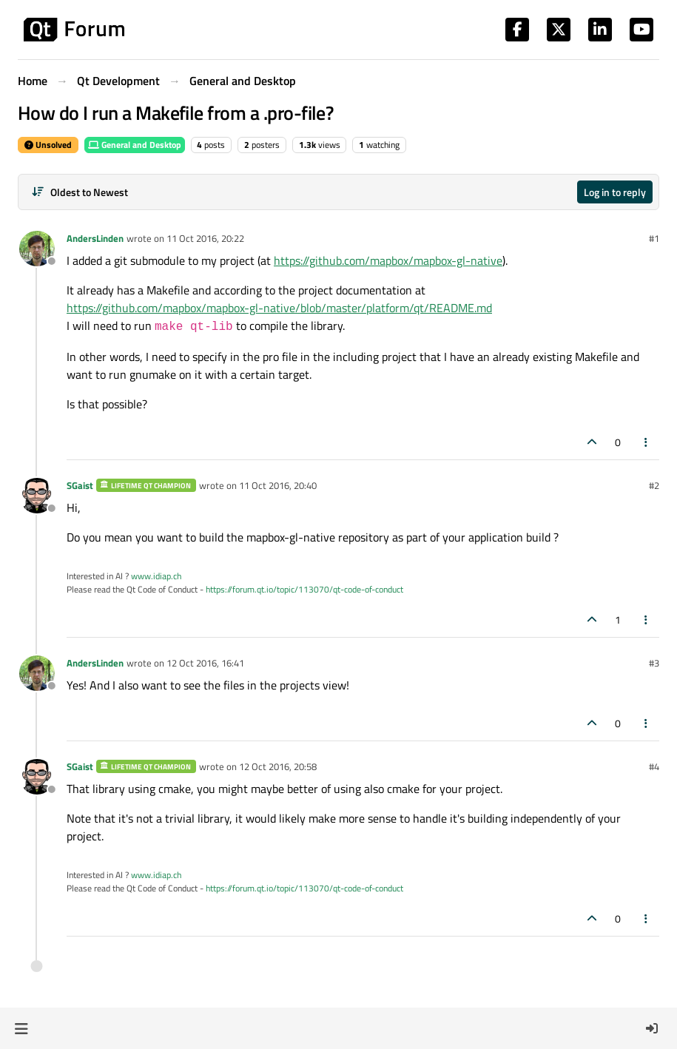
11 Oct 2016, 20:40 (278, 485)
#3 (654, 662)
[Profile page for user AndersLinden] (37, 248)
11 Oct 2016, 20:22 (205, 238)
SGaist (80, 485)
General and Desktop (134, 145)
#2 (654, 485)
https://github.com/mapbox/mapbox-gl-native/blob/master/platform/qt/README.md (279, 308)
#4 (654, 766)
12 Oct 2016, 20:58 (278, 766)
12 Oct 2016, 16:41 (205, 662)
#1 (654, 238)
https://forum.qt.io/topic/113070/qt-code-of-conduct (304, 589)
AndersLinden (95, 238)
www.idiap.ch (156, 576)
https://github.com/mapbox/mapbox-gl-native (388, 260)
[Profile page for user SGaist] (37, 495)
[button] (21, 1028)
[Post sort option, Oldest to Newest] (79, 192)
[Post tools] (646, 442)
